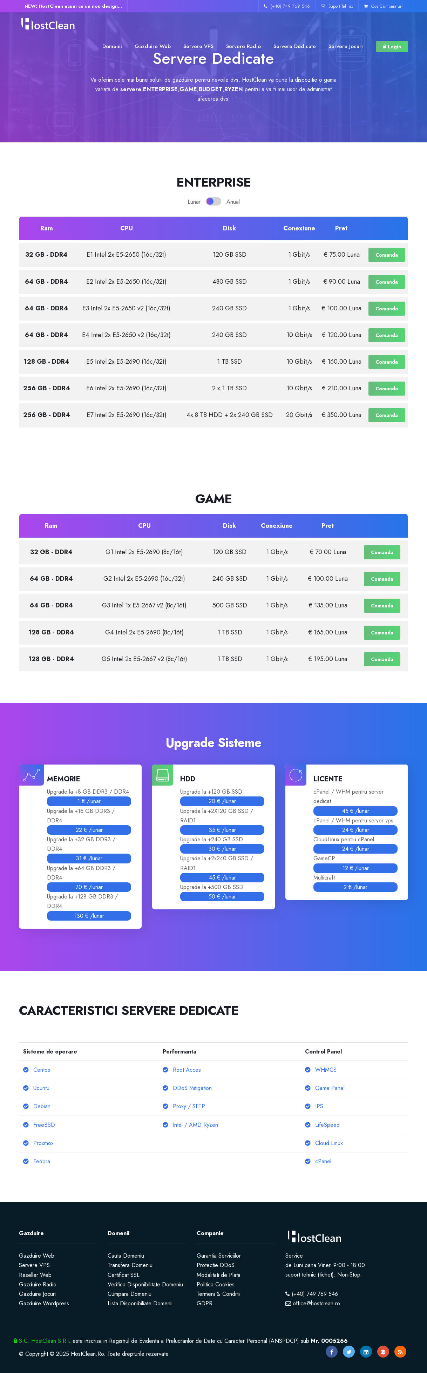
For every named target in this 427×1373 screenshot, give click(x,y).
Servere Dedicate (294, 46)
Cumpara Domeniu (129, 1294)
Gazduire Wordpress (44, 1303)
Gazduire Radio (37, 1284)
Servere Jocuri (345, 46)
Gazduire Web (153, 46)
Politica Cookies (216, 1284)
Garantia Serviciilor (219, 1256)
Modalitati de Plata (218, 1275)
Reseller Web (35, 1275)
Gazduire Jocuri (37, 1294)
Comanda (386, 254)
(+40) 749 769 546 (287, 6)
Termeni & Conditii (218, 1294)
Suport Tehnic (337, 6)
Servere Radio (243, 46)
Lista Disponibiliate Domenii (140, 1303)
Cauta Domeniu (126, 1256)
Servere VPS (198, 46)
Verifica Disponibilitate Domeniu (145, 1284)
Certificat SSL (124, 1275)
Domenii (112, 46)
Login (392, 46)
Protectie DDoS (216, 1265)
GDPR (204, 1303)
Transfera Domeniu (130, 1265)
